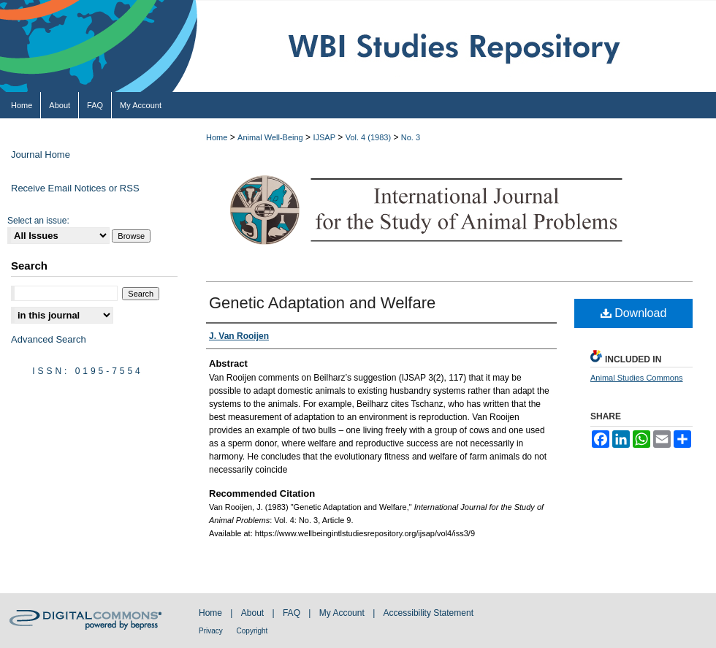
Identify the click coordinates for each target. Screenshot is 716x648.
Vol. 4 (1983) (368, 137)
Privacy (212, 631)
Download (634, 313)
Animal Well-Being (270, 137)
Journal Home (40, 154)
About (254, 613)
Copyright (252, 631)
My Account (343, 613)
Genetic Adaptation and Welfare (322, 303)
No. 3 (410, 137)
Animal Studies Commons (636, 377)
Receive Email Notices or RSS (75, 188)
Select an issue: (38, 221)
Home (216, 137)
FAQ (292, 613)
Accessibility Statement (428, 613)
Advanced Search (48, 339)
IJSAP (324, 137)
